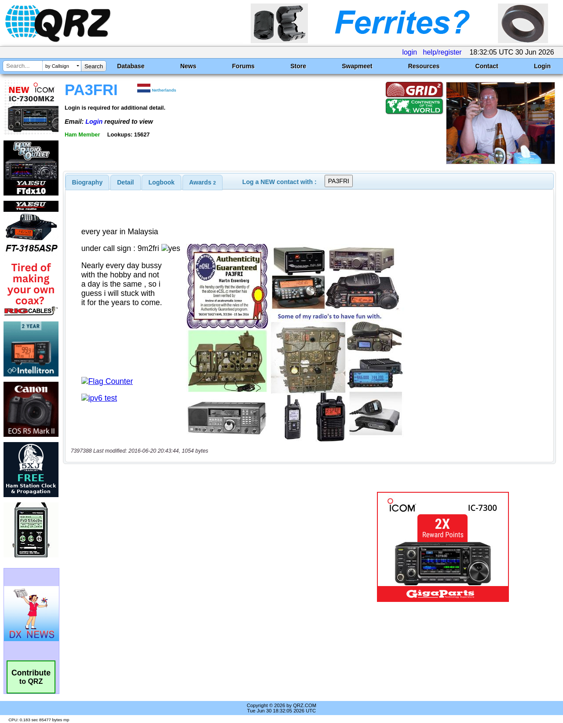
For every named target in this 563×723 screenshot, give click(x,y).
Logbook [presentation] (162, 182)
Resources (424, 66)
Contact (486, 66)
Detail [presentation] (125, 182)
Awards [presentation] (202, 182)
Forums (243, 66)
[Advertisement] (204, 547)
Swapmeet (357, 66)
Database (130, 66)
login (409, 52)
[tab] (88, 182)
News (188, 66)
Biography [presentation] (87, 182)
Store (298, 66)
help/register (442, 52)
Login (542, 66)
